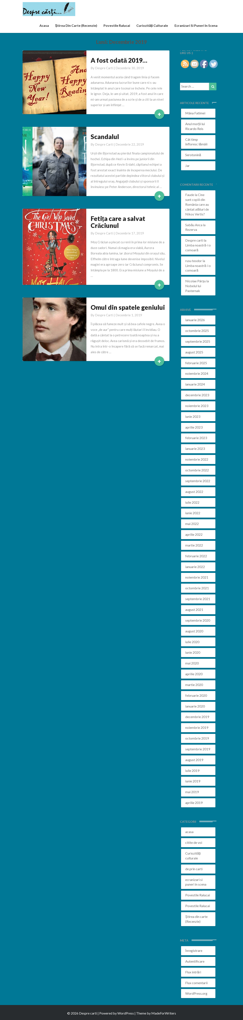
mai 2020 (192, 663)
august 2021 (194, 609)
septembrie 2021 (197, 599)
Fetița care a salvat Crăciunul (118, 222)
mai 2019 (192, 792)
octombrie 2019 (197, 738)
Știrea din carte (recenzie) (76, 25)
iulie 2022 (192, 502)
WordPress (125, 1013)
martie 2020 (194, 685)
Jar (187, 166)
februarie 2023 (196, 438)
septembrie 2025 (197, 341)
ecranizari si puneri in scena (196, 25)
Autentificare (194, 961)
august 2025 (194, 352)
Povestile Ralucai (116, 25)
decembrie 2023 (197, 395)
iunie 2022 (192, 513)
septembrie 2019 (197, 749)
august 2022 (194, 492)
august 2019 (194, 760)
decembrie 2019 (197, 717)
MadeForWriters (163, 1013)
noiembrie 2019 (196, 727)
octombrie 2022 (197, 470)
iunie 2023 (192, 416)
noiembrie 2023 (196, 406)
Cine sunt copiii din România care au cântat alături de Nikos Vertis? (197, 204)
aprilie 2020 (194, 674)
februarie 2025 (196, 363)
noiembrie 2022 (196, 459)
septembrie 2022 (197, 481)
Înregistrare (193, 950)
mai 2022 (192, 524)
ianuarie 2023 (195, 448)
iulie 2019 (192, 770)
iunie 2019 (192, 781)
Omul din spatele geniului (128, 307)
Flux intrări (193, 972)
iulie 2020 (192, 642)
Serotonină (193, 155)
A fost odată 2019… (119, 60)
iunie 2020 (192, 652)
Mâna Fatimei (195, 113)
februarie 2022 (196, 556)
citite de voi (193, 842)
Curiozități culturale (152, 25)
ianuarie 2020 (195, 706)
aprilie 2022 (194, 534)
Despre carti (104, 68)
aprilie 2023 (194, 427)
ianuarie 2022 (195, 567)
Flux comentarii (196, 983)
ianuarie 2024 (195, 384)
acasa (44, 25)
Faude (189, 195)
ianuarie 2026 (195, 320)
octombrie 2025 (197, 331)
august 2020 (194, 631)
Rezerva (191, 229)
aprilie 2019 (194, 803)
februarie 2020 (196, 695)
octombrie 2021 (197, 588)
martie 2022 (194, 545)
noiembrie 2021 (196, 577)
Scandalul (105, 136)
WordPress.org (196, 993)
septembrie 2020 (197, 620)
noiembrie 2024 (196, 373)
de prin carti (194, 869)
